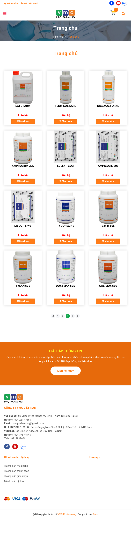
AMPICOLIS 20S (108, 174)
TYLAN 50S (23, 302)
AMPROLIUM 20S (23, 174)
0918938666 (14, 455)
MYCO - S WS (23, 238)
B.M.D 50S (108, 238)
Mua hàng (23, 125)
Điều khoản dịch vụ (14, 497)
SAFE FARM (22, 110)
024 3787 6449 (17, 451)
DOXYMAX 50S (65, 302)
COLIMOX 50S (108, 302)
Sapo (95, 531)
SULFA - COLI (65, 174)
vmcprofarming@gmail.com (24, 440)
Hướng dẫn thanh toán (16, 487)
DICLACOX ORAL (108, 110)
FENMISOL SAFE (65, 110)
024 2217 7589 (17, 436)
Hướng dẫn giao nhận (16, 492)
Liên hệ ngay (65, 387)
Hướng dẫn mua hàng (16, 482)
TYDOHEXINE (65, 238)
